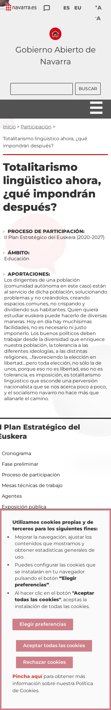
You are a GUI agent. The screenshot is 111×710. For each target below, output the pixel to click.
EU (77, 8)
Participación (36, 127)
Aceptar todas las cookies (54, 645)
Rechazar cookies (44, 662)
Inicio (9, 127)
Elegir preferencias (43, 624)
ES (66, 8)
